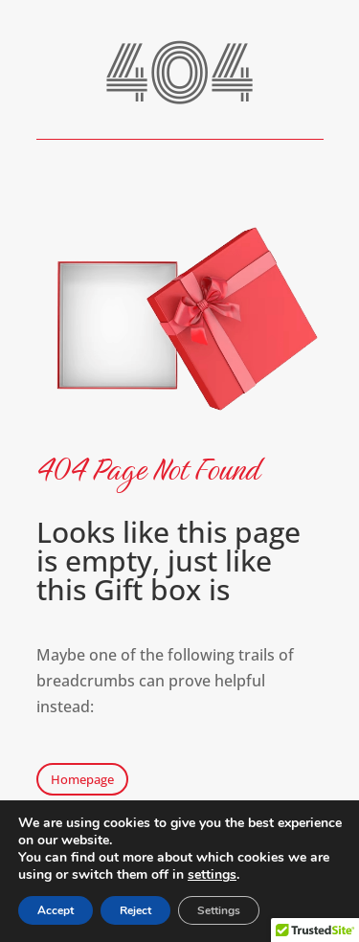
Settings (218, 910)
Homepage (82, 779)
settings (212, 875)
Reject (135, 910)
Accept (55, 910)
